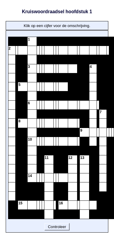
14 (30, 176)
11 (47, 158)
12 (70, 158)
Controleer (57, 226)
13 (82, 158)
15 (20, 203)
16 (61, 203)
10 (30, 139)
